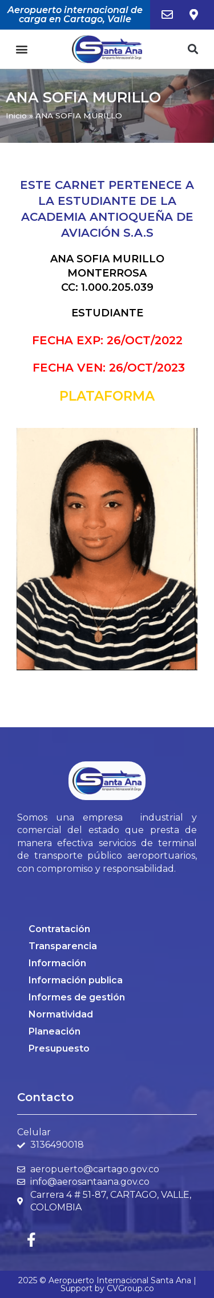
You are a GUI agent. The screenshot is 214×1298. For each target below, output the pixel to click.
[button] (21, 49)
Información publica (76, 980)
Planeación (54, 1031)
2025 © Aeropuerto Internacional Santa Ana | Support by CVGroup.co (107, 1284)
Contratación (59, 929)
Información (57, 963)
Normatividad (61, 1014)
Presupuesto (59, 1048)
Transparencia (63, 946)
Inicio (16, 115)
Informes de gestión (77, 997)
